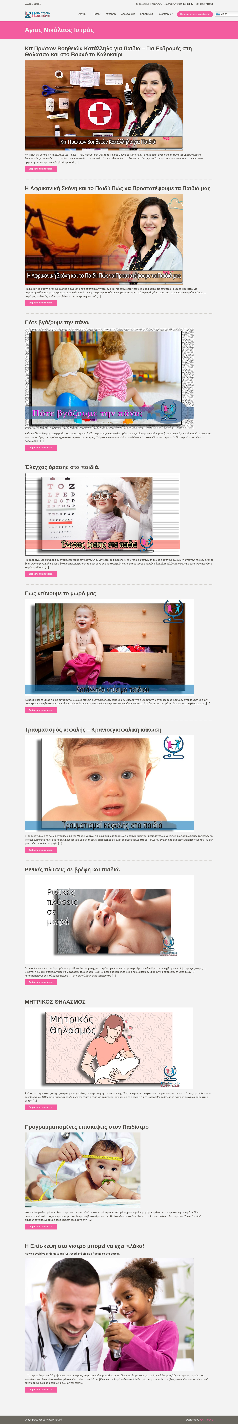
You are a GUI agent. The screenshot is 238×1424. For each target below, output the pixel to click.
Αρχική (82, 14)
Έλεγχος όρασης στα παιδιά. (62, 467)
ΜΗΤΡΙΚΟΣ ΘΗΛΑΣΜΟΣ (55, 1002)
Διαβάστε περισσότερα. (41, 168)
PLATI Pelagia (206, 1419)
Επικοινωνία (146, 14)
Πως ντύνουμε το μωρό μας (60, 593)
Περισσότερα (164, 14)
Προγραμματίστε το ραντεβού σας (195, 14)
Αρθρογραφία (128, 14)
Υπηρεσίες (110, 14)
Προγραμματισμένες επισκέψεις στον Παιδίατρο (87, 1127)
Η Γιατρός (95, 14)
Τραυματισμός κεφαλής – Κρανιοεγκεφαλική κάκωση (93, 730)
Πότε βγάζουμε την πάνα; (57, 322)
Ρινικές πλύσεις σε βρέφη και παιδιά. (72, 869)
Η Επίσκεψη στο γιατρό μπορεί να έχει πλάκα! (84, 1246)
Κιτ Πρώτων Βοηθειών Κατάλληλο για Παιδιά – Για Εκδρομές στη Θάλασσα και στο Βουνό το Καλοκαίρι (108, 51)
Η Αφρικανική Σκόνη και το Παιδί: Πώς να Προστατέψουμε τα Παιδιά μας (117, 188)
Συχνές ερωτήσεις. (33, 4)
